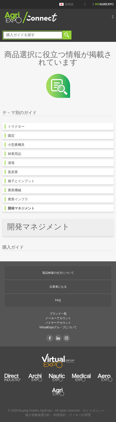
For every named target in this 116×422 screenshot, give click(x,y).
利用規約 (59, 415)
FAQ (58, 300)
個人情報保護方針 (37, 415)
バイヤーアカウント (58, 322)
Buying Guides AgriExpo (35, 410)
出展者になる (58, 286)
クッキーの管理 (80, 415)
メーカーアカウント (58, 318)
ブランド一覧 (58, 313)
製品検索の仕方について (58, 272)
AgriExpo (104, 4)
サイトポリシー (94, 410)
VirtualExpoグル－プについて (58, 327)
